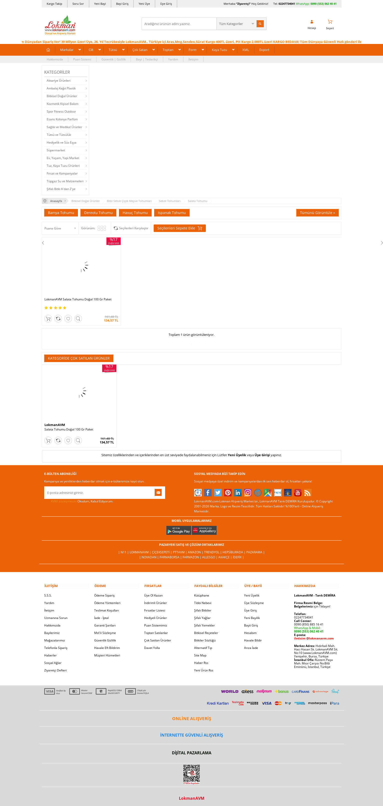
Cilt (91, 49)
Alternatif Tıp (203, 644)
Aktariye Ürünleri (58, 80)
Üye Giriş (166, 3)
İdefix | (238, 554)
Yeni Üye (144, 3)
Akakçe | (225, 554)
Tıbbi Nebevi (202, 599)
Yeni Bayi (100, 3)
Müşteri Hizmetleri (107, 652)
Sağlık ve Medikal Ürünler (64, 127)
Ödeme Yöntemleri (107, 599)
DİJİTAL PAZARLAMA (191, 749)
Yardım (173, 59)
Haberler (50, 652)
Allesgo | (210, 554)
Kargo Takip (54, 3)
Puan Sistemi (82, 59)
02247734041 (287, 3)
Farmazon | (192, 554)
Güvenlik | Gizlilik (113, 59)
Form (193, 49)
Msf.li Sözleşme (105, 629)
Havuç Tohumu (135, 212)
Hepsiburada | (234, 549)
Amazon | (196, 549)
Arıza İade (251, 644)
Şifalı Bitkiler (202, 607)
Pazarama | (255, 549)
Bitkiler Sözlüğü (205, 637)
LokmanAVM (54, 421)
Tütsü (113, 49)
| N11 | (124, 549)
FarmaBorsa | (171, 554)
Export (264, 49)
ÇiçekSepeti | (162, 549)
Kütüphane (201, 592)
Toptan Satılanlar (156, 629)
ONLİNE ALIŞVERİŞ (191, 715)
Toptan (168, 49)
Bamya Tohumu (61, 212)
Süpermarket (56, 150)
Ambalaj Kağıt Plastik (61, 88)
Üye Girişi (262, 451)
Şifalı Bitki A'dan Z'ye (61, 189)
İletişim (193, 59)
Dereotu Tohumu (98, 212)
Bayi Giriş (122, 3)
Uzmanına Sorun (55, 614)
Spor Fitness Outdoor (61, 111)
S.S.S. (48, 592)
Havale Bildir (253, 637)
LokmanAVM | (141, 549)
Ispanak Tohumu (172, 212)
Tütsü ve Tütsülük (59, 134)
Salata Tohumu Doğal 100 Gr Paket (68, 426)
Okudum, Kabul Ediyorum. (78, 498)
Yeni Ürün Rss (203, 667)
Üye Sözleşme (254, 599)
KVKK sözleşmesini (64, 498)
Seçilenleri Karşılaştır (133, 228)
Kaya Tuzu (219, 49)
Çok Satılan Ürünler (157, 637)
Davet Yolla (152, 644)
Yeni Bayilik (252, 614)
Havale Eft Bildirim (107, 644)
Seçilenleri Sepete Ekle (179, 228)
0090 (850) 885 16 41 (309, 621)
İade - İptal (101, 614)
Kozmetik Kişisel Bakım (62, 103)
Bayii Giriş (251, 622)
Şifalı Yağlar (202, 614)
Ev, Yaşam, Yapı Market (63, 158)
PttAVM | (180, 549)
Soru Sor (78, 3)
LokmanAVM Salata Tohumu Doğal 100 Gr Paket (77, 296)
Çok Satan (139, 49)
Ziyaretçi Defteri (55, 667)
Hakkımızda (55, 59)
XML (245, 49)
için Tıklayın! (312, 603)
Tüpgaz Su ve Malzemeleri (65, 181)
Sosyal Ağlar (52, 659)
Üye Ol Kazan (153, 592)
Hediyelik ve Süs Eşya (61, 142)
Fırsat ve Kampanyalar (62, 173)
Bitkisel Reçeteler (206, 629)
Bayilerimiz (52, 629)
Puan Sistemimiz (155, 622)
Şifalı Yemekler (204, 622)
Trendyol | (213, 549)
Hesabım (250, 629)
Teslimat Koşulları (106, 607)
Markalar (66, 49)
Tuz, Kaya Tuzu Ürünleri (63, 165)
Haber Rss (201, 659)
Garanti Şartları (105, 622)
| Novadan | (149, 554)
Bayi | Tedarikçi (147, 59)
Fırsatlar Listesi (154, 607)
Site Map (200, 652)
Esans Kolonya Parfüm (62, 119)
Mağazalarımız (54, 637)
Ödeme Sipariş (104, 592)
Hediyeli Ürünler (155, 614)
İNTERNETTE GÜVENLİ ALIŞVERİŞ (191, 731)
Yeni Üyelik (237, 451)
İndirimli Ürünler (155, 599)
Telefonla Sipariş (55, 644)
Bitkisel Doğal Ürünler (62, 96)
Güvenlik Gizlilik (105, 637)
